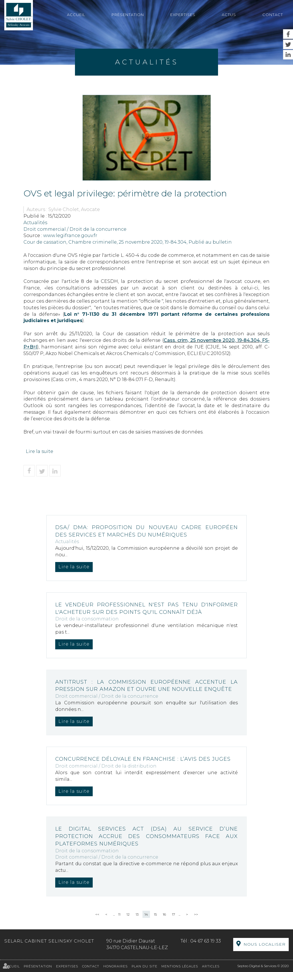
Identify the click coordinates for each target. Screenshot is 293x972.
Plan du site (144, 966)
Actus (229, 14)
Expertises (182, 14)
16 (164, 914)
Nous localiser (264, 944)
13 (137, 914)
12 (128, 914)
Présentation (128, 14)
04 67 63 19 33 (205, 941)
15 (155, 914)
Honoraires (115, 966)
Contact (272, 14)
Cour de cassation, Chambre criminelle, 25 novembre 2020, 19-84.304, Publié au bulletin (127, 242)
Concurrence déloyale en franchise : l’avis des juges (143, 759)
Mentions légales (179, 966)
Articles (210, 966)
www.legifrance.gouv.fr (70, 235)
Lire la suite (39, 451)
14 (146, 914)
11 (119, 914)
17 (173, 914)
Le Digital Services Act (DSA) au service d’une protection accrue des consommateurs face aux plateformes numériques (146, 836)
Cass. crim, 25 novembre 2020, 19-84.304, (213, 340)
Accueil (76, 14)
